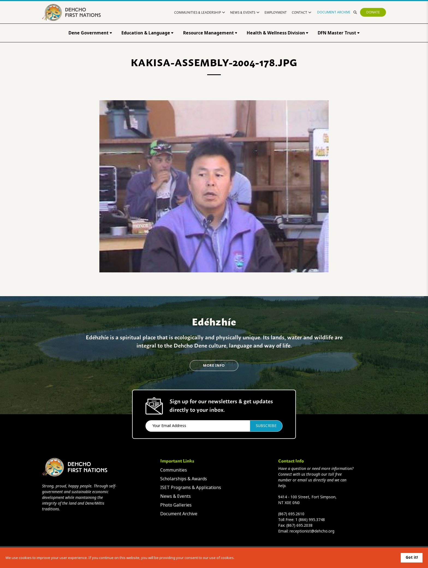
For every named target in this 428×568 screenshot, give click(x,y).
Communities (173, 470)
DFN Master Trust (338, 33)
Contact (301, 12)
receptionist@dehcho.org (312, 531)
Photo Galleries (176, 505)
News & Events (244, 12)
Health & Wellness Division (277, 33)
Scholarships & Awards (183, 479)
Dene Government (90, 33)
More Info (214, 365)
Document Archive (333, 12)
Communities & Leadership (199, 12)
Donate (373, 12)
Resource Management (210, 33)
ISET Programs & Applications (190, 487)
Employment (275, 12)
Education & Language (147, 33)
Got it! (412, 557)
